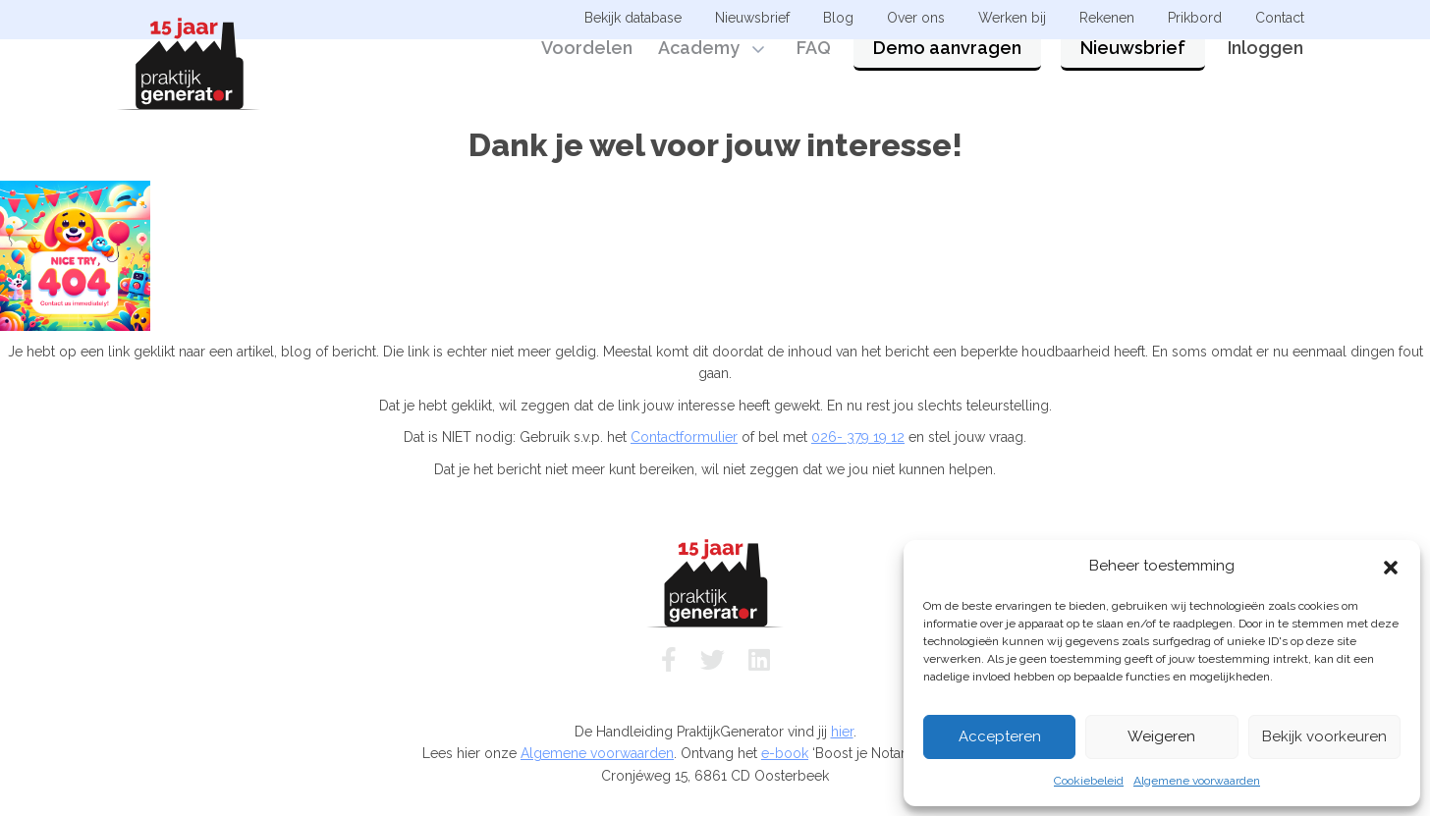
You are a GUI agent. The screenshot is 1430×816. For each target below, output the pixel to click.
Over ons (916, 18)
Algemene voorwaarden (1196, 781)
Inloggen (1265, 71)
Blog (838, 18)
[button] (1391, 565)
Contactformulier (684, 437)
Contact (1279, 18)
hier (842, 731)
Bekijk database (633, 18)
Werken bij (1012, 18)
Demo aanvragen (947, 71)
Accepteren (1000, 736)
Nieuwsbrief (1132, 71)
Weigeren (1161, 736)
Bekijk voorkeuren (1324, 736)
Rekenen (1106, 18)
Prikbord (1195, 18)
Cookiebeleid (1089, 781)
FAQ (814, 71)
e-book (784, 753)
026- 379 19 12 (858, 437)
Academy (699, 71)
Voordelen (586, 71)
